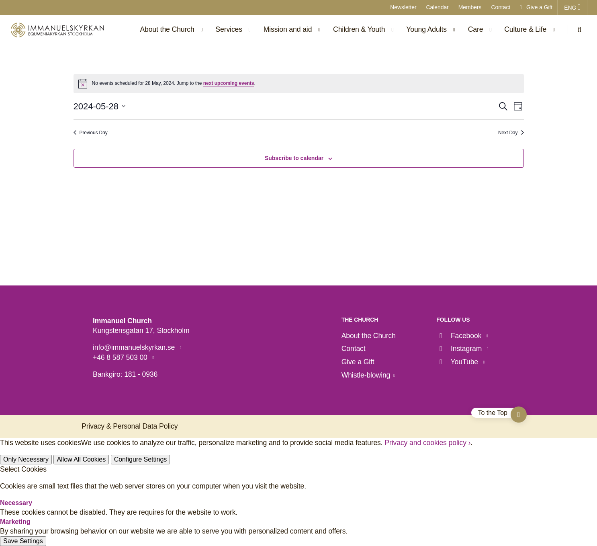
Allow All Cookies (81, 459)
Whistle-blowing (366, 375)
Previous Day (91, 132)
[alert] (299, 83)
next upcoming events (228, 83)
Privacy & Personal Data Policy (130, 426)
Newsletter (403, 7)
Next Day (511, 132)
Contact (500, 7)
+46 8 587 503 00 (121, 357)
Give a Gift (536, 7)
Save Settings (23, 541)
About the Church (368, 336)
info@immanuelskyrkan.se (135, 347)
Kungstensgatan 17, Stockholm (141, 330)
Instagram (460, 349)
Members (470, 7)
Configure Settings (140, 459)
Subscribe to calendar (294, 158)
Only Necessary (26, 459)
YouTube (458, 362)
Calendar (437, 7)
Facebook (459, 336)
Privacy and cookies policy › (427, 443)
